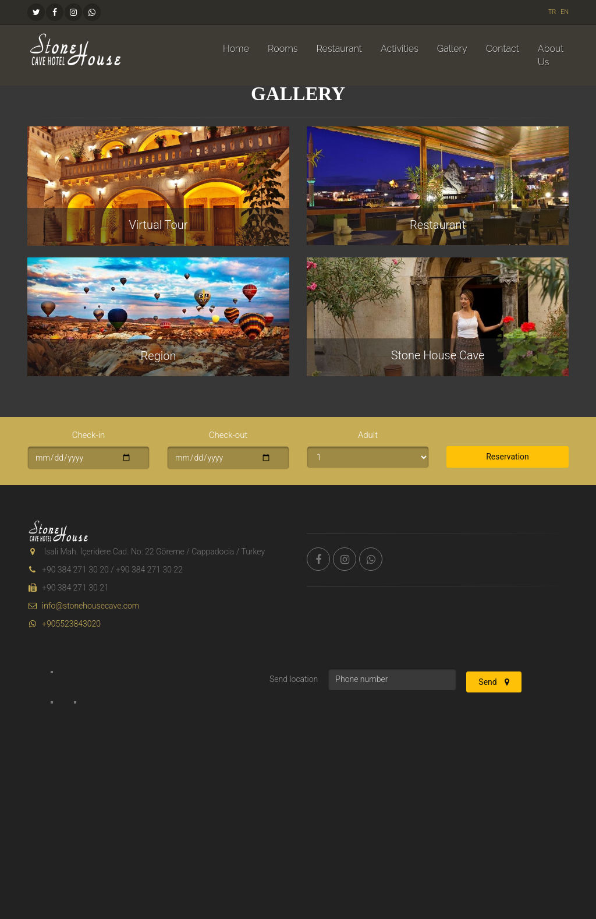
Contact (502, 48)
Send (493, 682)
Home (236, 48)
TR (552, 12)
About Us (551, 55)
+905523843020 (64, 623)
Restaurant (338, 48)
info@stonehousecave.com (83, 605)
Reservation (507, 456)
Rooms (282, 48)
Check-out (228, 435)
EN (564, 12)
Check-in (88, 435)
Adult (368, 435)
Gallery (452, 48)
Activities (399, 48)
